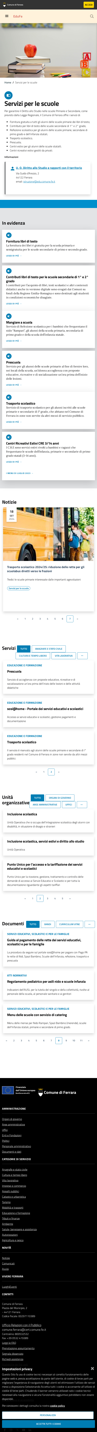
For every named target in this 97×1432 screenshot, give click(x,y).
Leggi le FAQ (9, 1343)
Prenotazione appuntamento (18, 1348)
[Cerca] (92, 16)
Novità (6, 1248)
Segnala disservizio (12, 1354)
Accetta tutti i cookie (48, 1424)
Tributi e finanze (11, 1218)
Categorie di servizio (16, 1159)
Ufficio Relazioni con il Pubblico (21, 1325)
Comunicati (8, 1263)
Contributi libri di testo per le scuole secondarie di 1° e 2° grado (47, 279)
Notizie (6, 1258)
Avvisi (5, 1269)
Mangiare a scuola (19, 322)
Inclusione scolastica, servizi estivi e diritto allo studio (45, 841)
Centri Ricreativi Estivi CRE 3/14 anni (32, 443)
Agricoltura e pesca (12, 1240)
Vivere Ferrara (12, 1276)
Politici (5, 1141)
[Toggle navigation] (7, 16)
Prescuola (13, 362)
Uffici (5, 1130)
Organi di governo (12, 1119)
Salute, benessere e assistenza (19, 1229)
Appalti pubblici (10, 1191)
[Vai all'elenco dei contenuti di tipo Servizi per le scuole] (18, 588)
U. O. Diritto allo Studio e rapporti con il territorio (49, 168)
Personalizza (48, 1415)
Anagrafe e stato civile (14, 1169)
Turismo (6, 1202)
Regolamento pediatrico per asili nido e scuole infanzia (46, 981)
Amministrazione (14, 1109)
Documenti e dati (11, 1152)
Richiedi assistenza (12, 1359)
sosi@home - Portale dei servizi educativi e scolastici (45, 708)
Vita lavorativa (10, 1180)
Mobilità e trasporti (12, 1207)
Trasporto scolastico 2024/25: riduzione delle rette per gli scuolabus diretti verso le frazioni (45, 569)
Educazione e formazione (16, 1213)
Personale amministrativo (16, 1146)
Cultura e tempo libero (14, 1175)
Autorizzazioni (10, 1235)
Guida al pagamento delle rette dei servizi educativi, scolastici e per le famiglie (44, 942)
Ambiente (7, 1224)
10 (73, 1040)
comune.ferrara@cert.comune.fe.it (24, 1329)
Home (7, 82)
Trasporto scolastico (20, 403)
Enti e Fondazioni (11, 1135)
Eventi (13, 1287)
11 (81, 1040)
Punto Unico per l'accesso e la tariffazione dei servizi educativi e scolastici (44, 866)
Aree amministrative (13, 1124)
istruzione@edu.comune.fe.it (39, 181)
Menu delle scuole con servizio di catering (37, 1014)
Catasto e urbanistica (14, 1197)
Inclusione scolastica (22, 814)
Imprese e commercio (14, 1186)
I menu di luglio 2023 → (19, 473)
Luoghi (6, 1287)
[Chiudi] (92, 1368)
